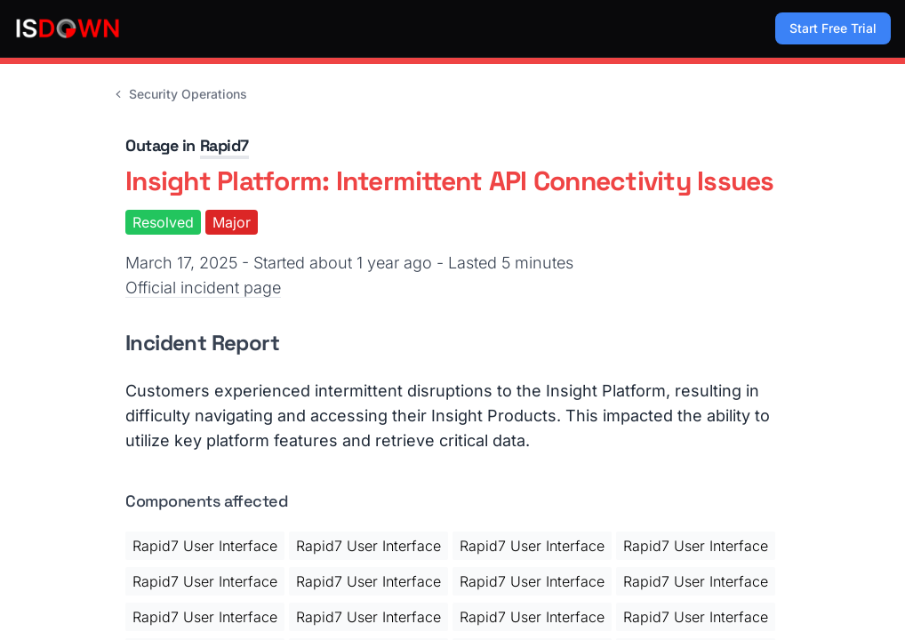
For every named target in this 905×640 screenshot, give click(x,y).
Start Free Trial (833, 28)
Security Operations (179, 93)
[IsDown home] (67, 28)
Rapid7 (224, 145)
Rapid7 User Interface (204, 546)
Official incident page (203, 287)
